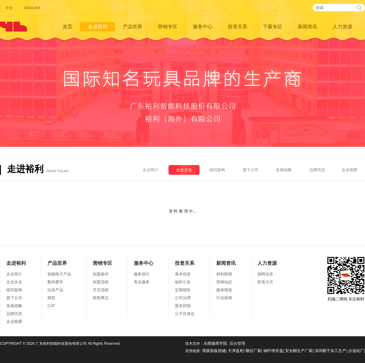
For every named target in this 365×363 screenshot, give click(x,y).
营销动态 (224, 282)
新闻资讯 (307, 26)
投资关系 (237, 26)
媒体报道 (224, 290)
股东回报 (183, 305)
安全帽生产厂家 (299, 350)
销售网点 (101, 298)
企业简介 (150, 170)
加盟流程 (101, 282)
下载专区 (272, 26)
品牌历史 (317, 170)
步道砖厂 (356, 350)
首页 (67, 26)
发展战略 (284, 170)
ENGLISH (32, 8)
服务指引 (142, 274)
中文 (9, 8)
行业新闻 (224, 298)
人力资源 (342, 26)
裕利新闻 (224, 274)
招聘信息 (265, 274)
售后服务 (142, 282)
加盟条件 (101, 274)
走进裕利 (97, 26)
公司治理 (183, 298)
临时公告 (183, 282)
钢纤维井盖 (273, 350)
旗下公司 (251, 170)
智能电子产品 (59, 274)
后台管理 (237, 343)
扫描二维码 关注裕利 (346, 279)
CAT (51, 305)
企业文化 (184, 170)
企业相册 (349, 170)
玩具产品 (55, 290)
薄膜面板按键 (214, 350)
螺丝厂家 (253, 350)
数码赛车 (55, 282)
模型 (51, 298)
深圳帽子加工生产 (330, 350)
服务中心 (202, 26)
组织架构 (217, 170)
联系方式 (265, 282)
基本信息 (183, 274)
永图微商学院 (215, 343)
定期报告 (183, 290)
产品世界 (132, 26)
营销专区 (167, 26)
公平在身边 (185, 313)
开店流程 (101, 290)
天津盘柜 (236, 350)
